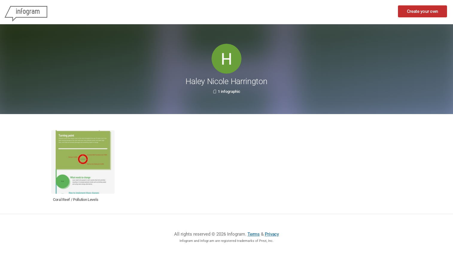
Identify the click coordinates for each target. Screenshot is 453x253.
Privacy (272, 234)
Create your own (422, 11)
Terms (253, 234)
